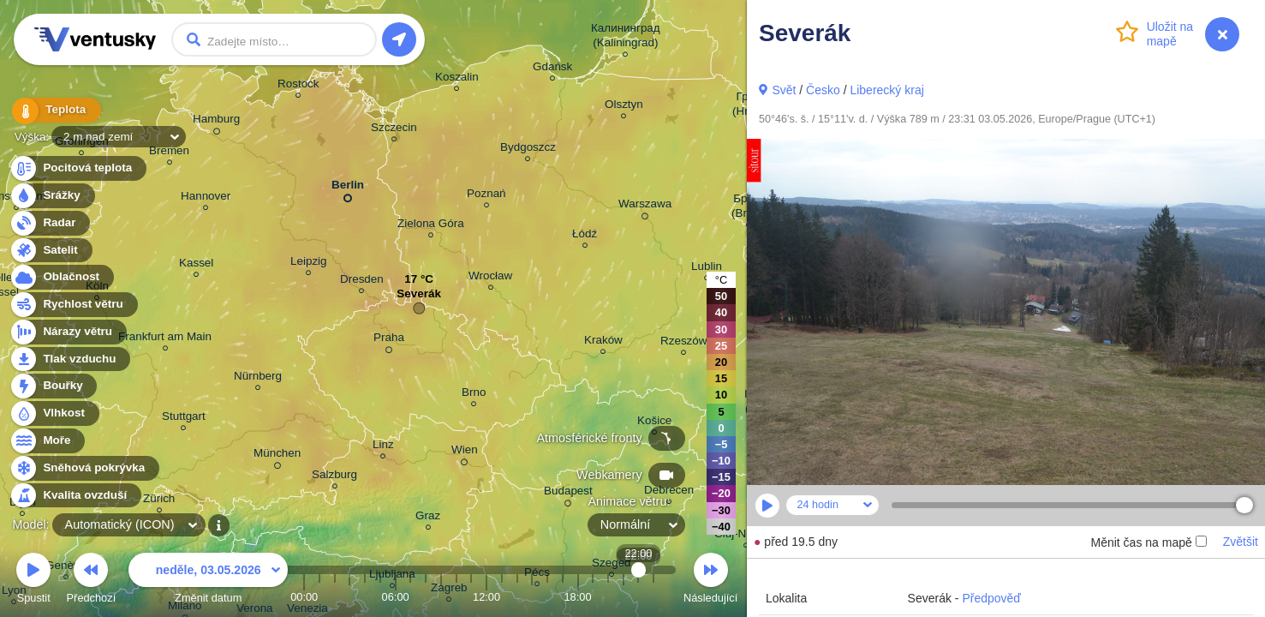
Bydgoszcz (528, 150)
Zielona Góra (430, 226)
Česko (823, 90)
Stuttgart (184, 419)
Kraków (603, 342)
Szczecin (394, 130)
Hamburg (216, 121)
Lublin (706, 269)
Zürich (159, 501)
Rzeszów (683, 343)
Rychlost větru (73, 304)
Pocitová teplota (77, 168)
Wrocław (490, 278)
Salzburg (334, 477)
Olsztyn (624, 107)
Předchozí (91, 580)
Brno (474, 395)
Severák (419, 297)
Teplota (53, 111)
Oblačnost (61, 277)
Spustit (33, 580)
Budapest (568, 493)
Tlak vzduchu (69, 359)
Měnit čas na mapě (1148, 542)
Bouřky (53, 386)
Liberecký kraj (886, 90)
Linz (383, 447)
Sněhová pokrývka (84, 468)
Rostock (298, 86)
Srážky (52, 195)
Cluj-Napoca (746, 536)
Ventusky (92, 39)
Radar (49, 223)
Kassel (196, 265)
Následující (710, 580)
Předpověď (991, 598)
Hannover (205, 198)
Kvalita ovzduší (75, 495)
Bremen (169, 153)
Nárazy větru (67, 332)
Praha (388, 340)
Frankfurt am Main (165, 339)
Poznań (486, 196)
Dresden (362, 282)
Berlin (347, 188)
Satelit (50, 250)
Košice (654, 423)
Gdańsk (552, 69)
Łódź (584, 236)
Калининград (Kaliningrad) (625, 37)
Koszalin (457, 79)
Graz (427, 518)
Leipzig (308, 264)
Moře (47, 440)
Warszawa (644, 206)
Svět (784, 90)
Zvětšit (1240, 541)
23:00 (653, 596)
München (277, 455)
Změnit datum (208, 580)
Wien (464, 452)
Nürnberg (258, 378)
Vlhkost (54, 413)
